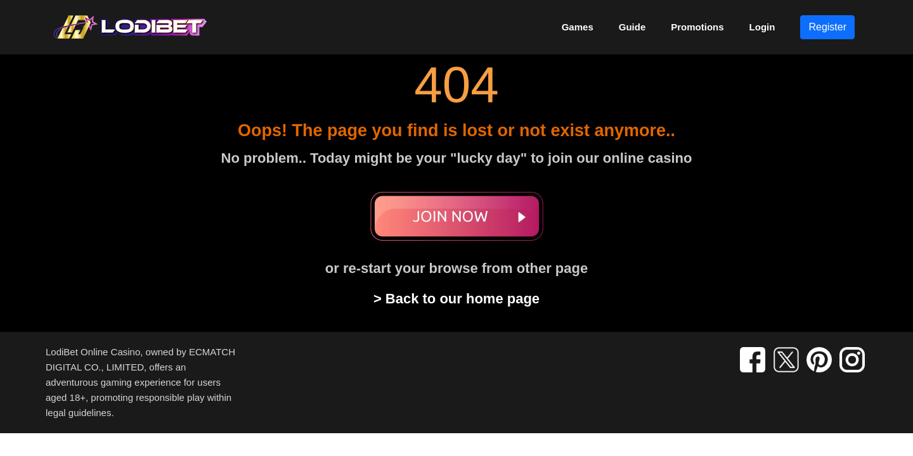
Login (762, 27)
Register (827, 27)
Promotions (697, 27)
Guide (632, 27)
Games (577, 27)
